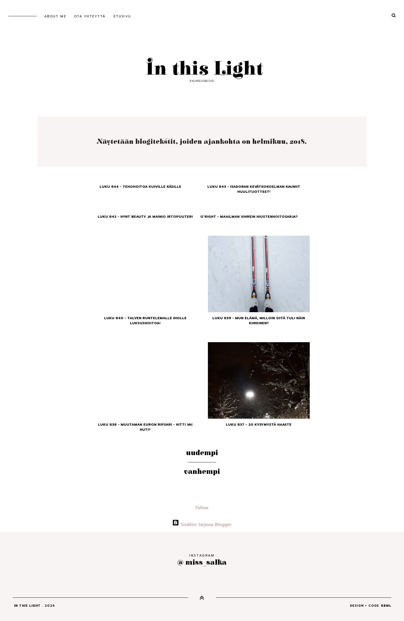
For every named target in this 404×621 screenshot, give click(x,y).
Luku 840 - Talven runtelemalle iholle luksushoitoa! (145, 321)
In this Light (202, 69)
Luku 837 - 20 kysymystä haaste (258, 424)
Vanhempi (202, 471)
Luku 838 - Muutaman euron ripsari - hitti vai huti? (145, 427)
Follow (202, 508)
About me (55, 16)
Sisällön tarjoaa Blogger (202, 525)
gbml (386, 605)
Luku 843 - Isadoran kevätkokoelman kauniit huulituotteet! (253, 189)
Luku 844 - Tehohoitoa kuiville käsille (140, 186)
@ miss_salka (202, 562)
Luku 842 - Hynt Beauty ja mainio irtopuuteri (145, 216)
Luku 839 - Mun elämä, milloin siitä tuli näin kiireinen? (258, 321)
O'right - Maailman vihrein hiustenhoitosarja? (249, 216)
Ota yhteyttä (89, 16)
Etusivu (122, 16)
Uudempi (202, 453)
